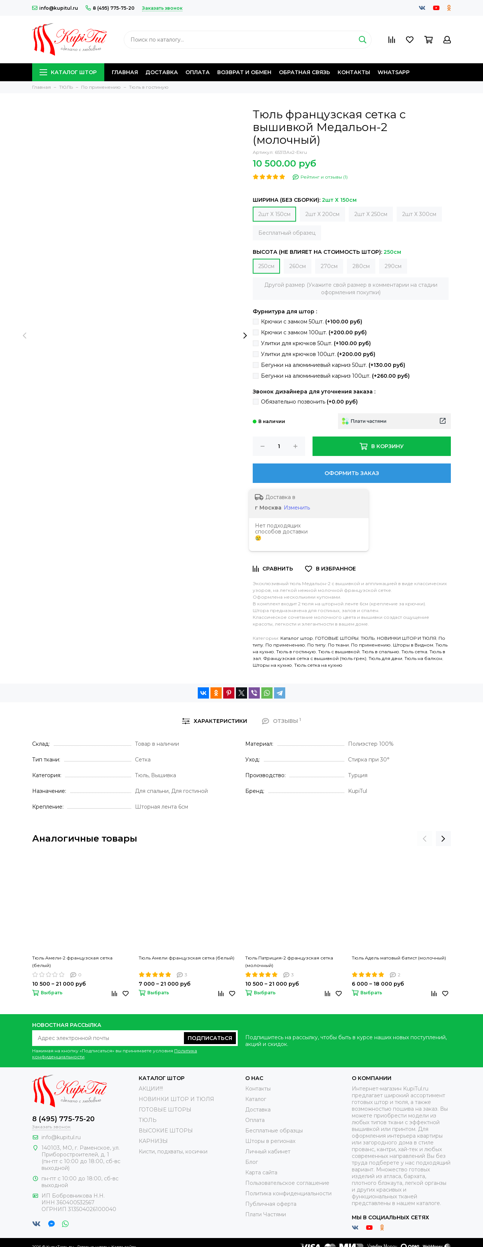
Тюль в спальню (380, 651)
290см (393, 266)
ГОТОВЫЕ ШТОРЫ (337, 638)
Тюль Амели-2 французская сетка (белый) (72, 961)
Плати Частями (265, 1214)
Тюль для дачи (385, 658)
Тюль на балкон (423, 658)
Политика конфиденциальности (288, 1193)
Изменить (297, 507)
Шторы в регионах (270, 1141)
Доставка (161, 72)
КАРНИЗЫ (153, 1141)
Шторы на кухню (272, 665)
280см (361, 266)
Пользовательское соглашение (287, 1183)
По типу (316, 645)
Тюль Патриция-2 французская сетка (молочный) (289, 961)
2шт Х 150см (274, 214)
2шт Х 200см (322, 214)
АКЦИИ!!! (151, 1088)
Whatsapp (394, 72)
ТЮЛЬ (368, 638)
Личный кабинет (267, 1151)
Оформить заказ (351, 473)
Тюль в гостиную (296, 651)
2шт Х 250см (370, 214)
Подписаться (210, 1038)
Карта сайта (261, 1172)
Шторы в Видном (413, 645)
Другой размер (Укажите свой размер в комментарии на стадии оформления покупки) (350, 289)
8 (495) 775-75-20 (110, 8)
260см (297, 266)
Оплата (197, 72)
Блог (251, 1162)
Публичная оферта (270, 1204)
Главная (125, 72)
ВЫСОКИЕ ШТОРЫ (166, 1130)
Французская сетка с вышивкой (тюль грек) (314, 658)
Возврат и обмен (244, 72)
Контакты (354, 72)
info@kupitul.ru (55, 8)
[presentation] (24, 335)
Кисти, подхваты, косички (173, 1151)
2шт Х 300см (419, 214)
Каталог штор (68, 72)
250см (266, 266)
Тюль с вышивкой (339, 651)
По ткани (338, 645)
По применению (285, 645)
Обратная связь (304, 72)
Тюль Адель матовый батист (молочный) (399, 958)
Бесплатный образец (287, 232)
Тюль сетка (414, 651)
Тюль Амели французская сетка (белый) (186, 958)
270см (329, 266)
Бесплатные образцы (274, 1130)
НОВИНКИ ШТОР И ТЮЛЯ (406, 638)
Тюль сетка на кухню (318, 665)
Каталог (255, 1099)
